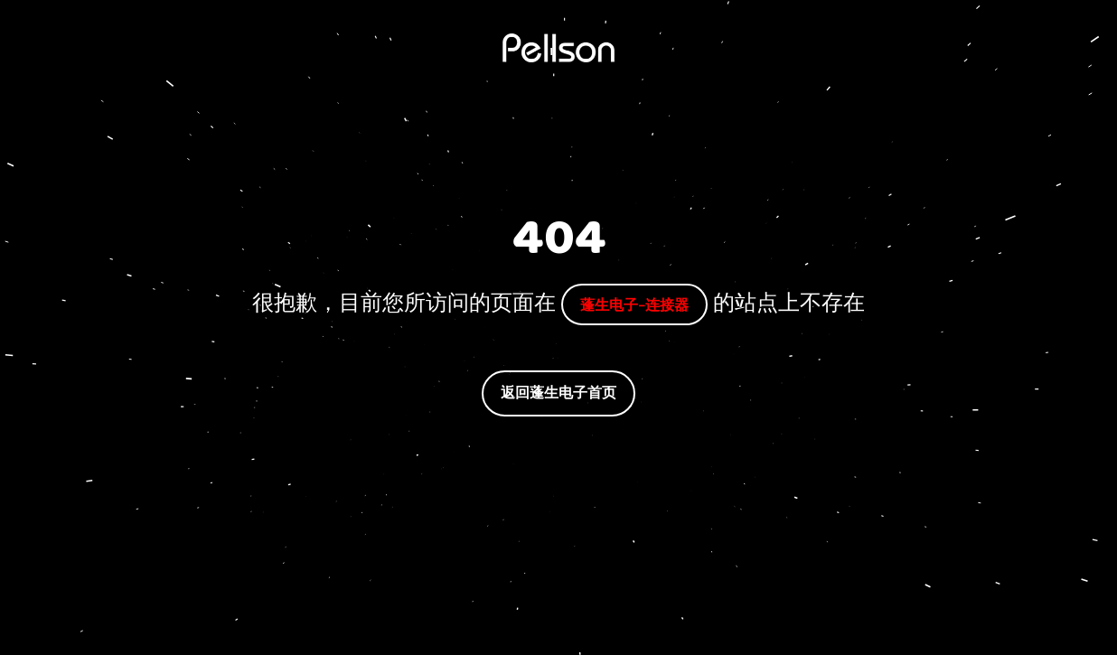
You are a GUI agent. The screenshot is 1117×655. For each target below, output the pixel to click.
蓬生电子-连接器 (634, 304)
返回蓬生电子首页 (558, 392)
